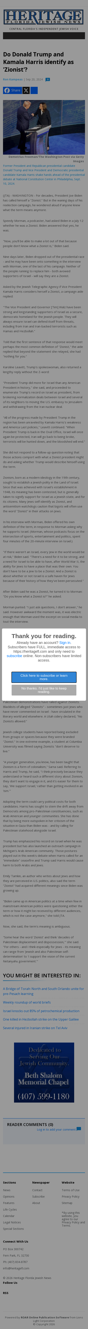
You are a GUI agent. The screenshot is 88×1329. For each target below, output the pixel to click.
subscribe (14, 656)
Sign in (64, 643)
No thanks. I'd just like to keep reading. (44, 690)
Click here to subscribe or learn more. (43, 677)
